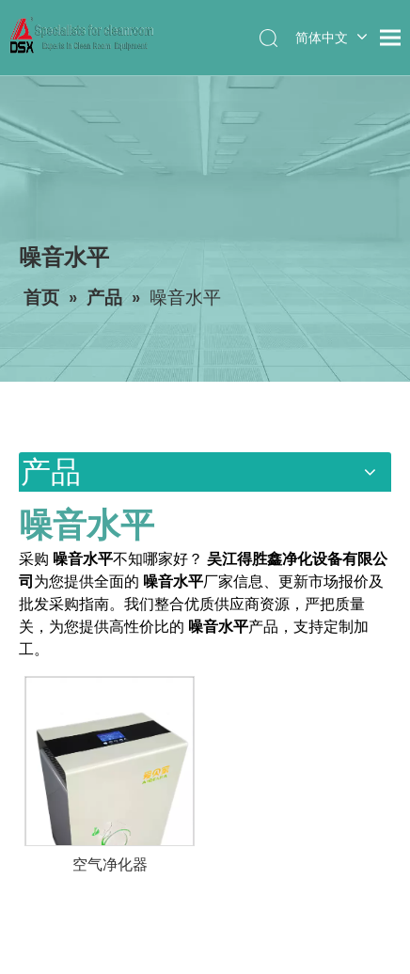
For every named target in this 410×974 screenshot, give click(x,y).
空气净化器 (110, 865)
